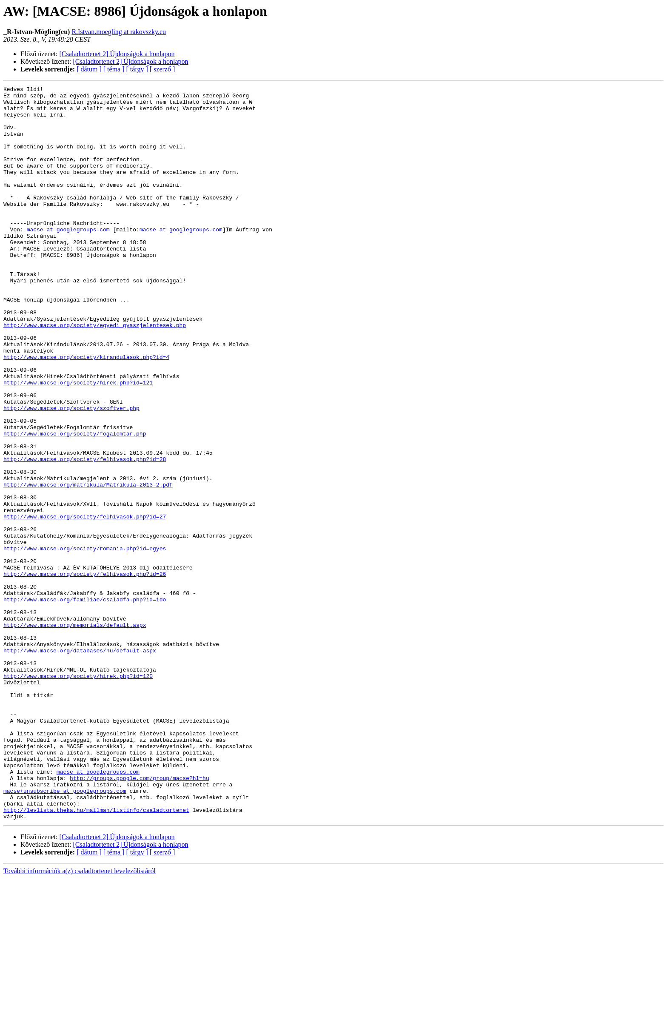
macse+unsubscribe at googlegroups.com (64, 932)
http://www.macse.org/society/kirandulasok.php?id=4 (86, 412)
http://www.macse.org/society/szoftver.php (71, 473)
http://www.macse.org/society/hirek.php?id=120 (78, 794)
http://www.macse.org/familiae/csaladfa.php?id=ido (84, 702)
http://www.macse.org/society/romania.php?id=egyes (84, 641)
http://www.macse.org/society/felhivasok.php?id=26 (84, 672)
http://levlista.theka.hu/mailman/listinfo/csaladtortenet (96, 955)
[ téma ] (114, 69)
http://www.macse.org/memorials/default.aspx (74, 733)
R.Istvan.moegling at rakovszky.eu (118, 31)
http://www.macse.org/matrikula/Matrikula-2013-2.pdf (88, 565)
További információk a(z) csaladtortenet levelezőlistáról (79, 1017)
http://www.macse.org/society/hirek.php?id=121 (78, 442)
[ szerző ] (162, 69)
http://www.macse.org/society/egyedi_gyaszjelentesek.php (94, 373)
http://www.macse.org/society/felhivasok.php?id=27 (84, 603)
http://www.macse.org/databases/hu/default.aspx (79, 764)
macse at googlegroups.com (68, 258)
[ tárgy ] (137, 69)
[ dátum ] (89, 69)
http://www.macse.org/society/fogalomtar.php (74, 503)
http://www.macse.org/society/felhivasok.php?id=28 (84, 534)
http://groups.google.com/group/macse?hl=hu (139, 917)
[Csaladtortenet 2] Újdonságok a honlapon (117, 53)
